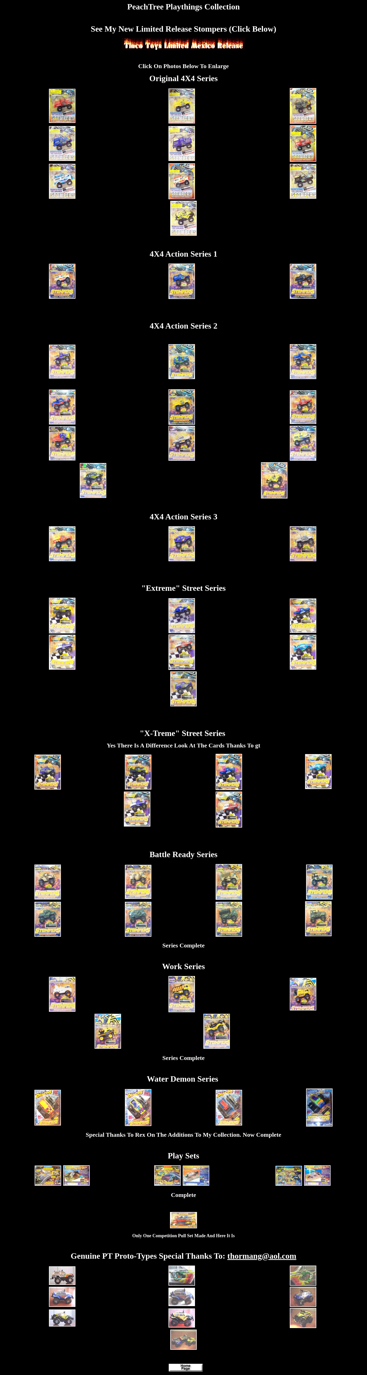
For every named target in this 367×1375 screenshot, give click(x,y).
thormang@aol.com (261, 1255)
